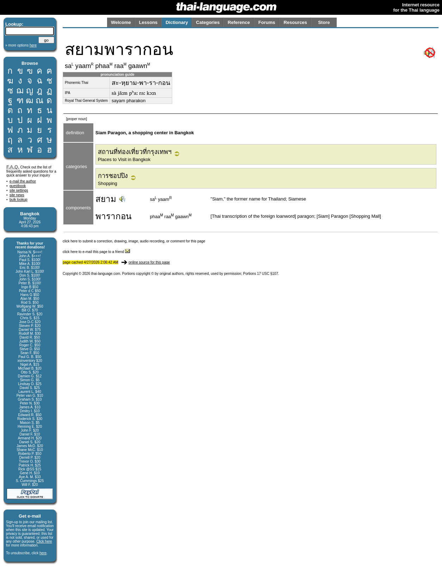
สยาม (105, 199)
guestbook (18, 186)
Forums (267, 22)
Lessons (148, 22)
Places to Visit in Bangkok (124, 159)
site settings (19, 190)
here (42, 553)
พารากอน (113, 216)
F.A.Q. (12, 166)
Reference (239, 22)
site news (17, 195)
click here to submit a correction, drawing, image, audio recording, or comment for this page (134, 241)
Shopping (107, 183)
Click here (44, 541)
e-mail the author (23, 181)
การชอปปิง (113, 175)
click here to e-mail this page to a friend (96, 252)
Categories (208, 22)
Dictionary (177, 22)
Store (324, 22)
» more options (21, 45)
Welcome (121, 22)
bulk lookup (18, 200)
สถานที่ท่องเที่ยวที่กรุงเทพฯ (135, 151)
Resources (295, 22)
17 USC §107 (267, 274)
